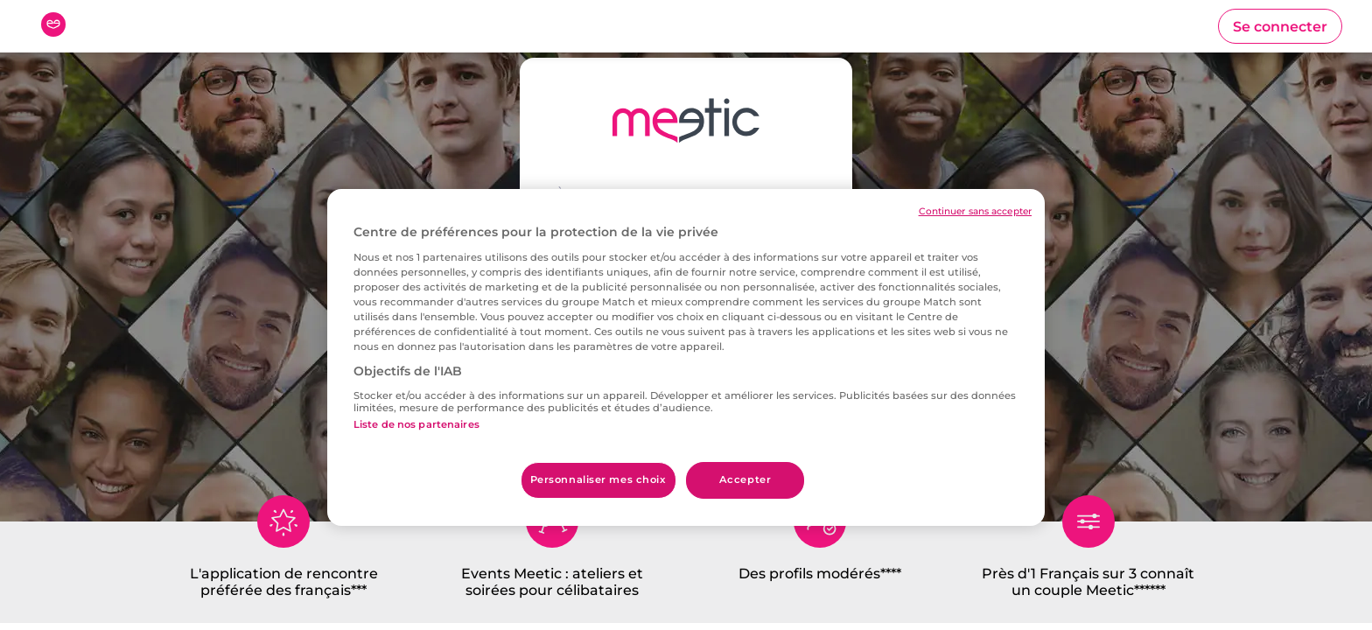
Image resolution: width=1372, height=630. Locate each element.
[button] (1280, 26)
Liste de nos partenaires (417, 424)
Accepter (745, 479)
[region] (686, 357)
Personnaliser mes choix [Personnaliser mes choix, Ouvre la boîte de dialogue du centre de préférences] (598, 479)
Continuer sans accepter (975, 211)
